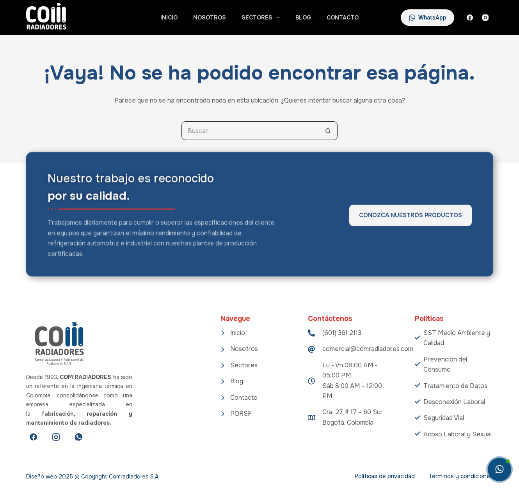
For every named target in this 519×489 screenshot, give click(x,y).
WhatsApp (427, 17)
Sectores (262, 17)
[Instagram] (485, 17)
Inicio (169, 17)
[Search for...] (250, 130)
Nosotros (209, 17)
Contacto (343, 17)
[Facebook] (470, 17)
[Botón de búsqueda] (328, 130)
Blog (303, 17)
